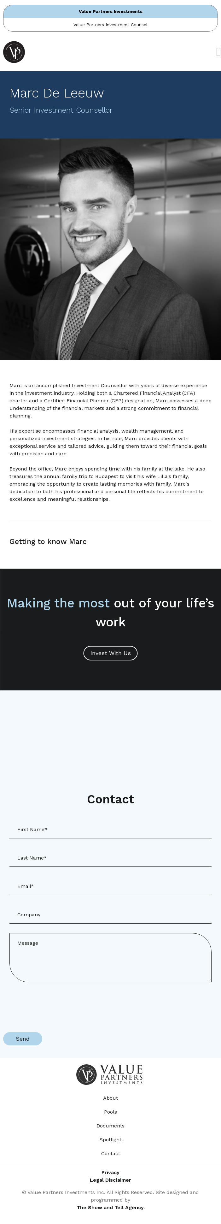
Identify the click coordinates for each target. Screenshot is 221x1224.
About (110, 1098)
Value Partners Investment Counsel (110, 24)
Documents (110, 1126)
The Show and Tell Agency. (111, 1207)
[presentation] (51, 1004)
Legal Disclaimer (110, 1180)
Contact (110, 1153)
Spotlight (110, 1140)
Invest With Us (110, 653)
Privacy (110, 1172)
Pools (110, 1112)
